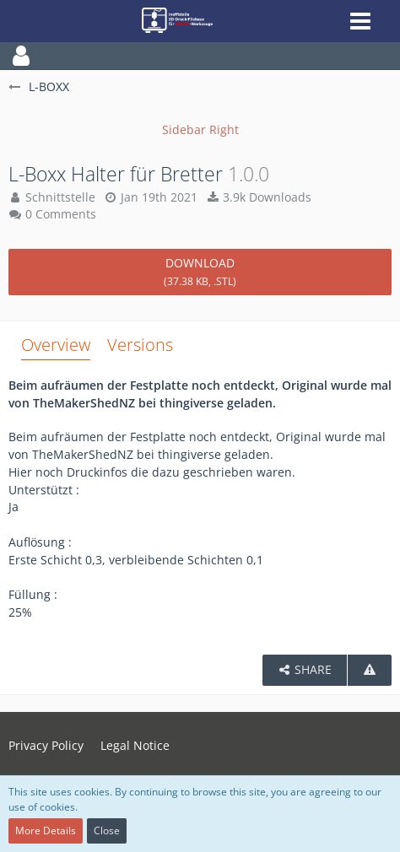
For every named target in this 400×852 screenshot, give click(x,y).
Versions (140, 344)
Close (107, 830)
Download (200, 271)
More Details (45, 830)
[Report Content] (370, 670)
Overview (55, 344)
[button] (200, 55)
